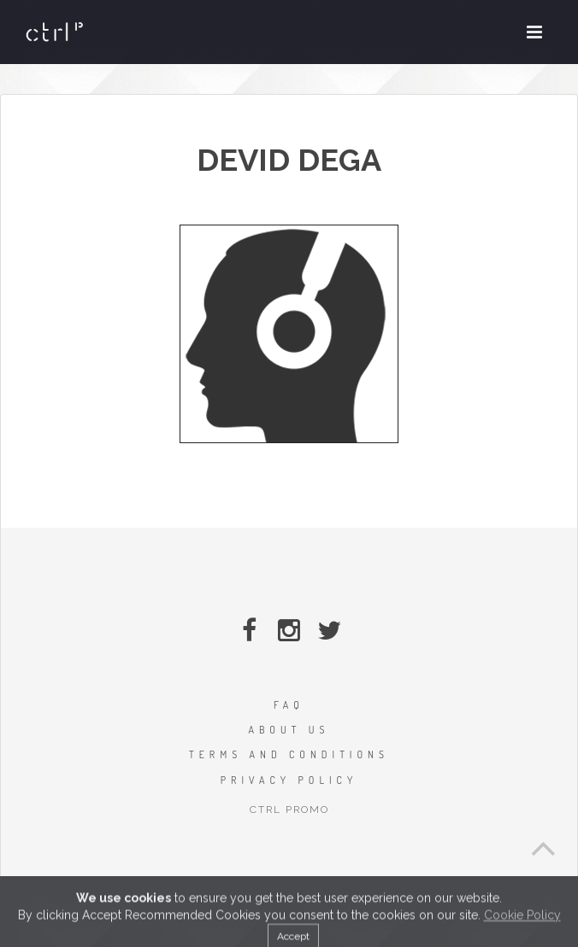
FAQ (289, 705)
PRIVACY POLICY (289, 780)
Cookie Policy (522, 933)
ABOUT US (288, 729)
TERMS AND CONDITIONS (289, 754)
